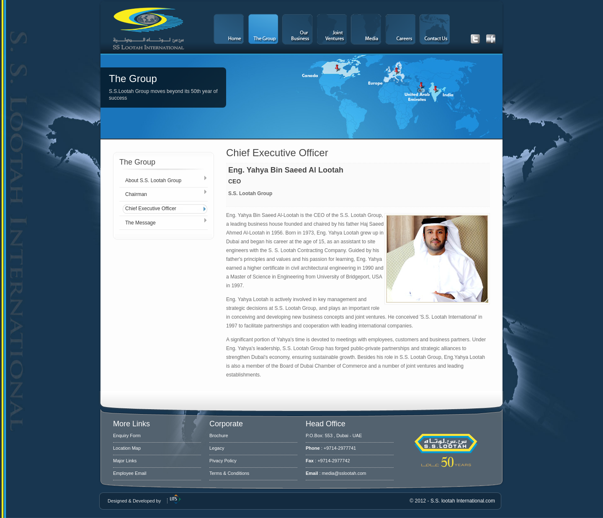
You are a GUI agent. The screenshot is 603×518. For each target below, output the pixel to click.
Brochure (218, 435)
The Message (140, 223)
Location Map (127, 448)
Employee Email (129, 473)
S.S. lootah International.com (462, 501)
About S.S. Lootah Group (153, 180)
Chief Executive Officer (150, 208)
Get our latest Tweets (475, 39)
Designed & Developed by (134, 500)
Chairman (136, 194)
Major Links (125, 460)
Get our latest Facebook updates (490, 39)
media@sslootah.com (344, 473)
